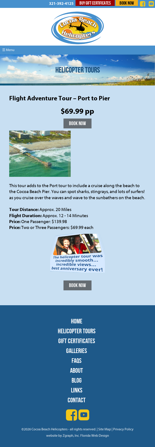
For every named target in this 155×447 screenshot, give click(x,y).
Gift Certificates (76, 340)
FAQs (76, 360)
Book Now (127, 2)
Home (76, 321)
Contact (77, 400)
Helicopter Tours (76, 331)
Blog (77, 380)
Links (76, 390)
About (76, 370)
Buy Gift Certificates (95, 2)
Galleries (76, 350)
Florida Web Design (94, 436)
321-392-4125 (61, 3)
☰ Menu (8, 50)
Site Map (104, 429)
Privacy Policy (123, 429)
